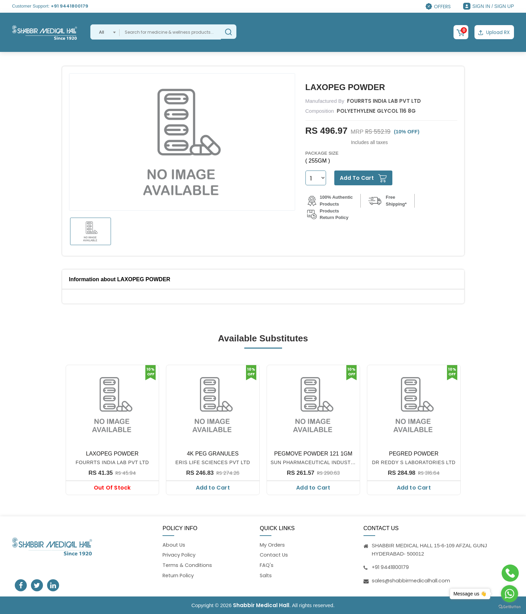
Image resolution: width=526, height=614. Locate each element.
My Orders (272, 544)
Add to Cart (213, 487)
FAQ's (266, 565)
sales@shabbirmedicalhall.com (411, 579)
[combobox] (105, 32)
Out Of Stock (112, 487)
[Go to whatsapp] (509, 593)
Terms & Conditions (188, 565)
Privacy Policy (179, 554)
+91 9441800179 (69, 6)
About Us (174, 544)
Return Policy (179, 575)
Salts (266, 575)
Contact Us (274, 554)
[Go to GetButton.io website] (510, 607)
